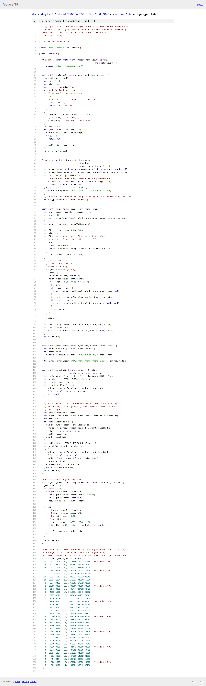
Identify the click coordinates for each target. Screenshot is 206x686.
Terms (33, 681)
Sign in (200, 4)
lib (129, 14)
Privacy (25, 681)
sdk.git (44, 14)
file (91, 21)
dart (34, 14)
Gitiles (17, 681)
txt (194, 681)
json (200, 681)
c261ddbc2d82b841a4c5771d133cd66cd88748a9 (80, 14)
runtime (120, 14)
